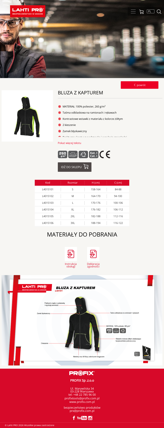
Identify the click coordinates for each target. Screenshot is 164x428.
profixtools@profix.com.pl (82, 398)
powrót (140, 85)
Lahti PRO (28, 11)
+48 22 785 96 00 (84, 394)
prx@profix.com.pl (82, 411)
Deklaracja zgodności (93, 265)
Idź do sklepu (71, 167)
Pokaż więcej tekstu (69, 143)
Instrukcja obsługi (71, 265)
